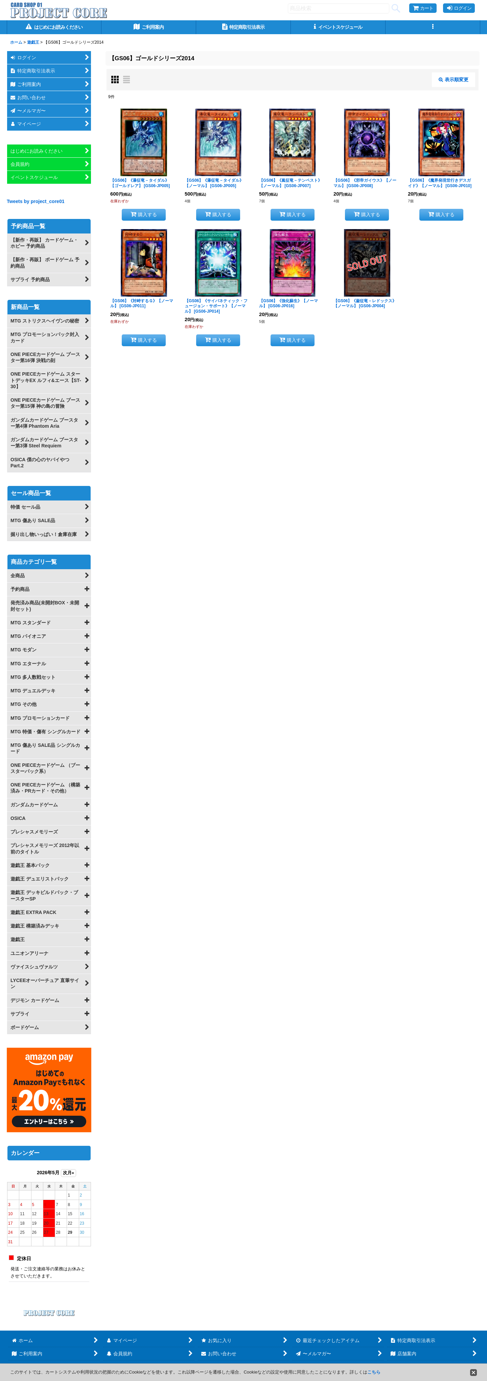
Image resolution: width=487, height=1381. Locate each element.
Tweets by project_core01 (36, 201)
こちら (373, 1372)
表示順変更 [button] (453, 79)
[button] (433, 27)
